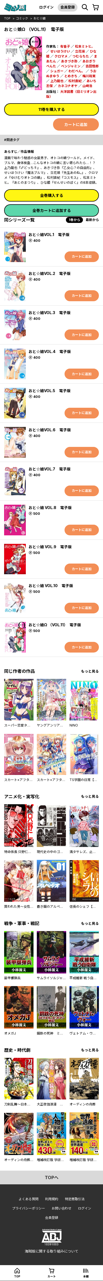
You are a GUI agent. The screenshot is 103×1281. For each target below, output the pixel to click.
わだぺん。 (76, 71)
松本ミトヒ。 (85, 46)
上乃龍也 (56, 81)
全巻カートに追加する (51, 210)
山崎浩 (87, 86)
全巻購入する (51, 195)
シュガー (56, 71)
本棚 (86, 1276)
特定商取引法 (75, 1199)
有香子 (65, 46)
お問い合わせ (61, 1208)
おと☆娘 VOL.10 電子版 (51, 585)
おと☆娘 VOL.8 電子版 (50, 507)
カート (52, 1276)
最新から (92, 220)
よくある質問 (28, 1199)
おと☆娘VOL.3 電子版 (50, 312)
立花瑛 (80, 51)
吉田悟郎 (92, 66)
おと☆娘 (40, 18)
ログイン (46, 7)
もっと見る (90, 671)
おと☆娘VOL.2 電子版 (50, 273)
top (7, 18)
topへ (52, 1177)
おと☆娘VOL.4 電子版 (50, 351)
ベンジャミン (70, 66)
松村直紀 (75, 81)
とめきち (70, 76)
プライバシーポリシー (28, 1208)
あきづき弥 (69, 61)
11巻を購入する (51, 109)
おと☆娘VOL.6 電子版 (50, 429)
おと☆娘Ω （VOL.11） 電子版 (55, 624)
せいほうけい (60, 51)
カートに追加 (75, 124)
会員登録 (67, 7)
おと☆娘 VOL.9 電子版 (50, 546)
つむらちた (81, 56)
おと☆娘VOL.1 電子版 (49, 234)
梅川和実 (89, 76)
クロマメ (61, 56)
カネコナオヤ (67, 86)
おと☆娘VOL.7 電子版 (50, 469)
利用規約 (51, 1199)
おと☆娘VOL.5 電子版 (50, 390)
